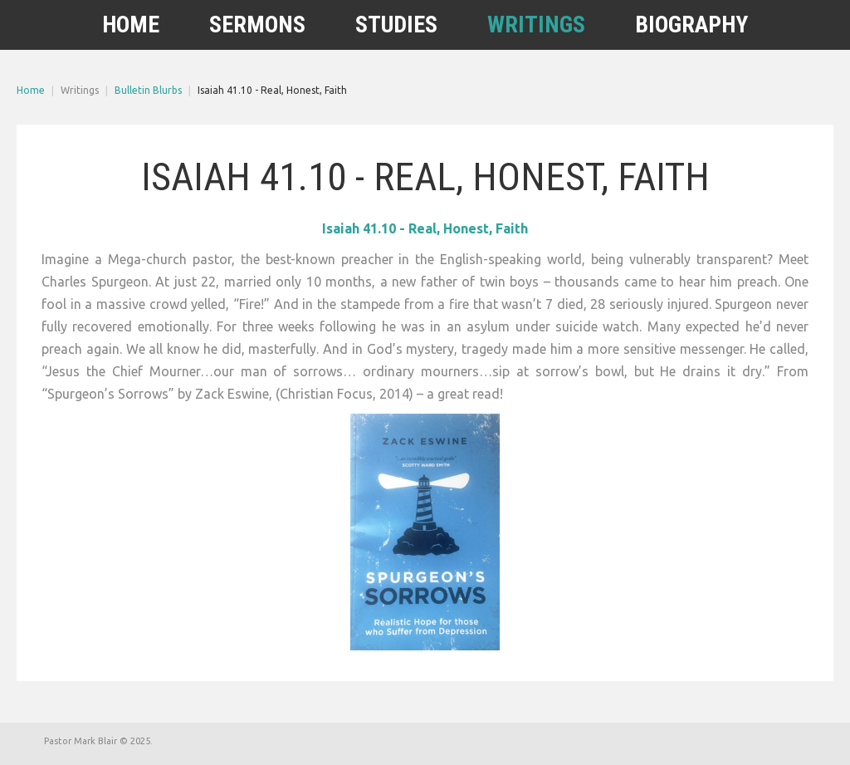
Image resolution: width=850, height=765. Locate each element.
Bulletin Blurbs (148, 90)
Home (31, 90)
